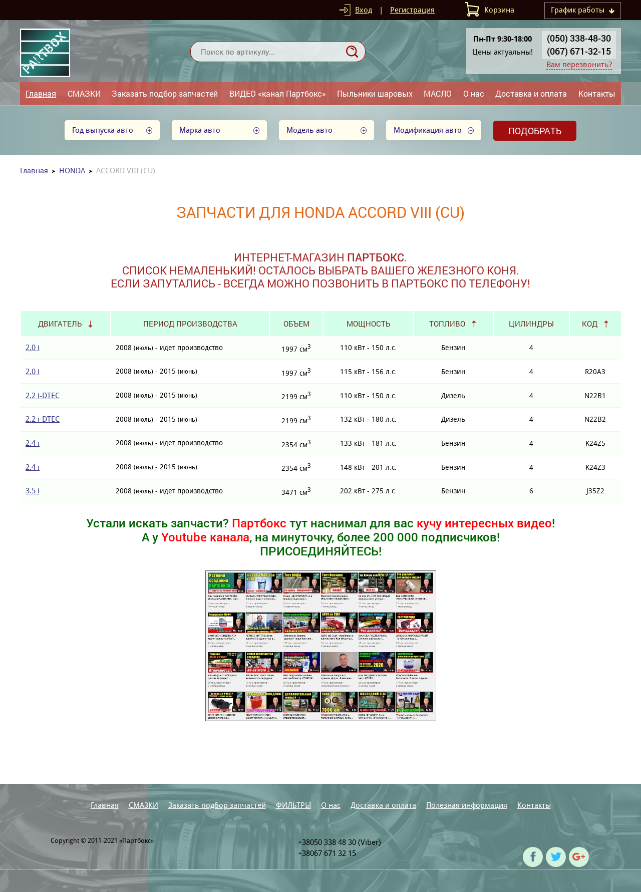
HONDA (72, 170)
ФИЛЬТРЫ (293, 805)
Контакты (596, 93)
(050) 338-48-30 (579, 38)
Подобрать (534, 131)
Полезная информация (466, 805)
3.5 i (33, 490)
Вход (363, 10)
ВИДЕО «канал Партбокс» (277, 93)
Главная (41, 93)
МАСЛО (438, 93)
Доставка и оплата (531, 93)
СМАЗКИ (84, 93)
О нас (473, 93)
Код (589, 324)
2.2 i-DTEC (43, 395)
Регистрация (412, 10)
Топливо (447, 324)
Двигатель (60, 324)
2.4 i (33, 443)
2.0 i (33, 347)
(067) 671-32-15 (579, 51)
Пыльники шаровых (375, 93)
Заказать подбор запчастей (165, 93)
